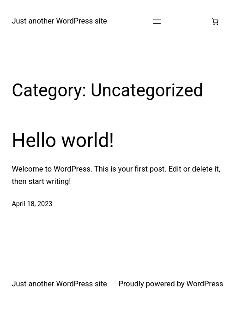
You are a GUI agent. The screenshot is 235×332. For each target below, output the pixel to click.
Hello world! (63, 140)
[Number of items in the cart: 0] (215, 21)
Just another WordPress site (59, 21)
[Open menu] (157, 21)
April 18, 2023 (32, 204)
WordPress (205, 283)
